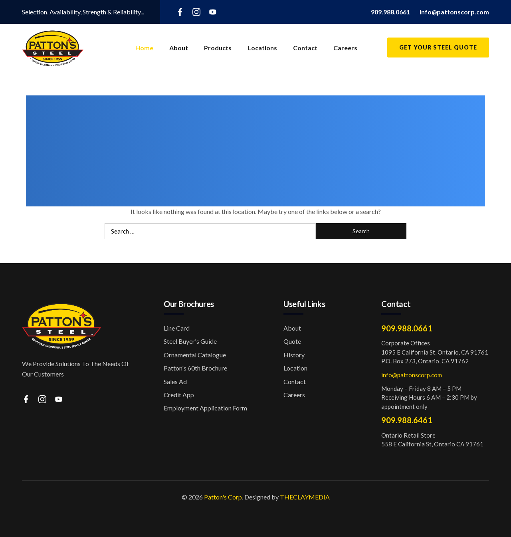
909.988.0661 (406, 328)
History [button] (294, 355)
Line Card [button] (177, 328)
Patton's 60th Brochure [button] (195, 368)
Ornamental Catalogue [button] (195, 355)
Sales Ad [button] (175, 381)
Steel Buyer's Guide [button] (190, 341)
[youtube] (213, 11)
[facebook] (180, 11)
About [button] (178, 48)
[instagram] (196, 11)
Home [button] (144, 48)
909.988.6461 (406, 420)
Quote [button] (292, 341)
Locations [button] (262, 48)
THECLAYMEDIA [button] (305, 497)
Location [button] (295, 368)
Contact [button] (305, 48)
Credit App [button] (179, 394)
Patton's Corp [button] (223, 497)
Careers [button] (345, 48)
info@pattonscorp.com (411, 374)
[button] (390, 12)
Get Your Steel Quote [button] (438, 47)
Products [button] (218, 48)
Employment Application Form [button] (205, 408)
